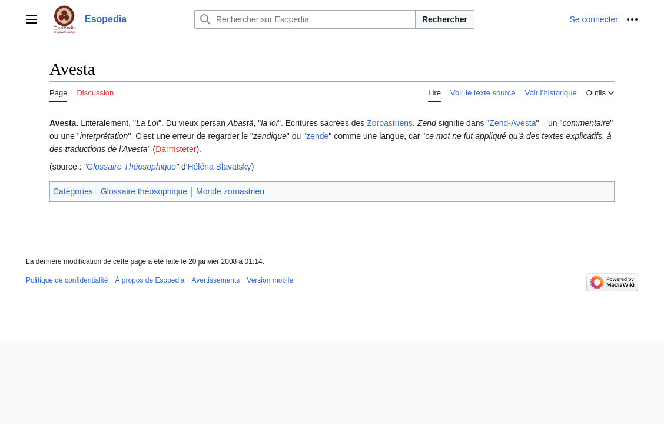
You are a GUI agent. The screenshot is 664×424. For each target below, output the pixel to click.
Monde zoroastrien (230, 191)
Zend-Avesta (512, 123)
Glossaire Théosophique (131, 166)
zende (317, 136)
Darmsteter (175, 149)
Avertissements (216, 280)
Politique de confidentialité (67, 280)
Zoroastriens (390, 123)
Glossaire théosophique (144, 191)
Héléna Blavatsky (219, 166)
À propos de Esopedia (149, 280)
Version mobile (270, 280)
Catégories (73, 191)
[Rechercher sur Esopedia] (305, 19)
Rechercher (444, 19)
